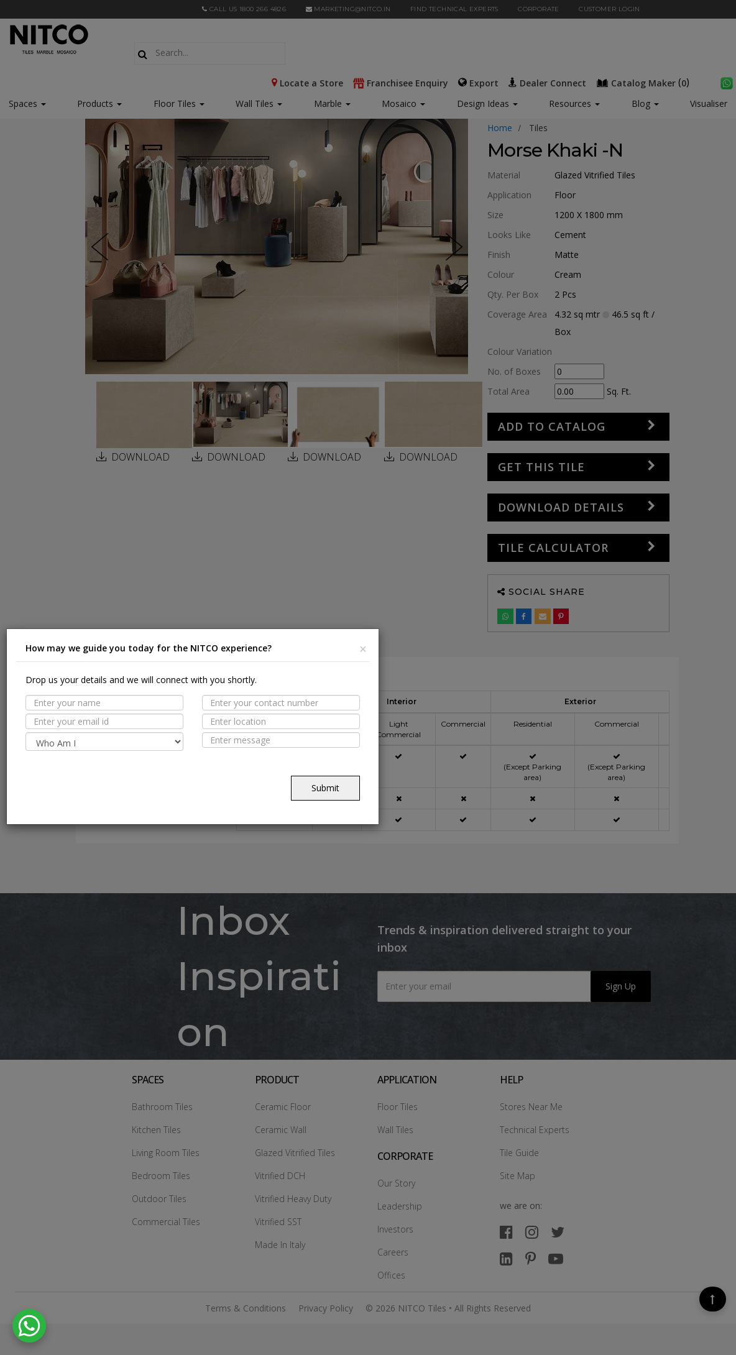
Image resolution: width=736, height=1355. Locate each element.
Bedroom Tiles (161, 1176)
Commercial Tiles (166, 1222)
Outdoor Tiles (159, 1199)
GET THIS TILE (541, 466)
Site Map (517, 1176)
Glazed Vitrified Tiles (295, 1153)
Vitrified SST (278, 1222)
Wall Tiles (259, 103)
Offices (391, 1275)
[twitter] (557, 1231)
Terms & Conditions (245, 1308)
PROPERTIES (131, 709)
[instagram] (531, 1231)
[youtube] (555, 1258)
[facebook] (506, 1231)
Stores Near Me (531, 1107)
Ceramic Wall (280, 1130)
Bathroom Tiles (162, 1107)
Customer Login (609, 9)
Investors (395, 1229)
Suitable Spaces (143, 733)
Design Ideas (487, 103)
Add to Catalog (551, 426)
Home (499, 128)
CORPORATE (538, 9)
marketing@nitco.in (348, 9)
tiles (538, 128)
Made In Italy (280, 1245)
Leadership (399, 1206)
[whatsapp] (726, 82)
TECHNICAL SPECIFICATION (165, 757)
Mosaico (403, 103)
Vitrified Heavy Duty (293, 1199)
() (644, 82)
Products (95, 103)
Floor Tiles (179, 103)
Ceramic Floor (283, 1107)
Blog (645, 103)
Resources (574, 103)
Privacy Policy (325, 1308)
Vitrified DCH (280, 1176)
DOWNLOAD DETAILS (561, 507)
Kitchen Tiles (156, 1130)
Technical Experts (534, 1130)
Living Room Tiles (166, 1153)
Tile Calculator (553, 547)
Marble (332, 103)
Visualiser (708, 103)
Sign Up (620, 986)
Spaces (23, 103)
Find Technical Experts (454, 9)
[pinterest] (530, 1258)
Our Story (396, 1183)
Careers (392, 1252)
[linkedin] (506, 1258)
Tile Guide (519, 1153)
